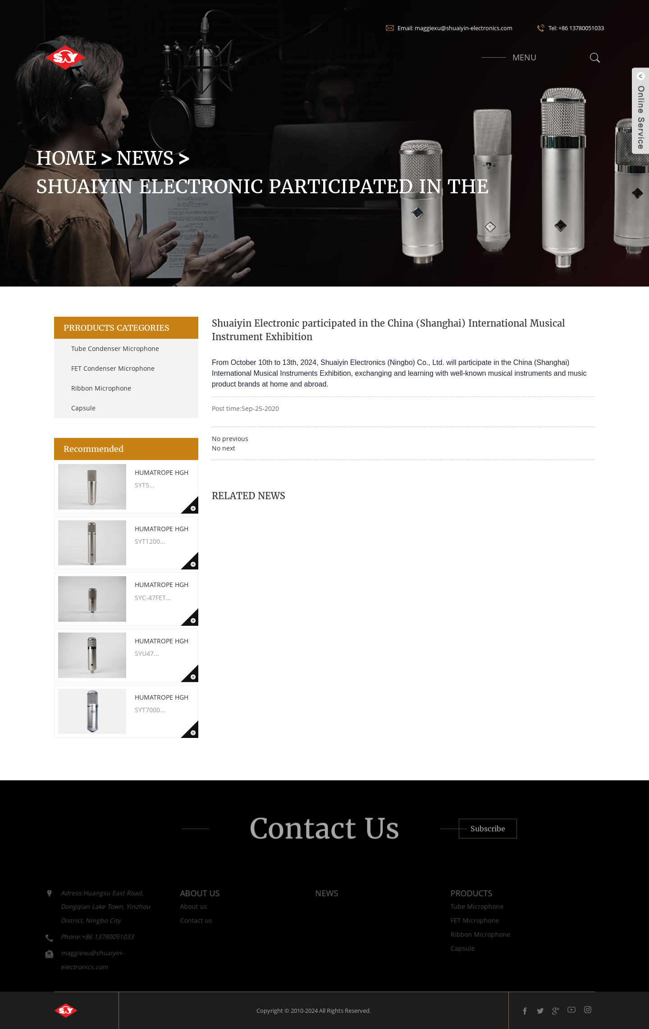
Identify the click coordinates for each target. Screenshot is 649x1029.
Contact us (181, 928)
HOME (66, 158)
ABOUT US (185, 900)
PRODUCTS (457, 900)
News (145, 158)
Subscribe (488, 836)
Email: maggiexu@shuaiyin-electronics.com (455, 28)
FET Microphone (460, 928)
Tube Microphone (462, 914)
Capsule (83, 408)
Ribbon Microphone (101, 388)
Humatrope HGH (161, 472)
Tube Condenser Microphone (115, 348)
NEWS (312, 900)
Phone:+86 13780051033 (82, 943)
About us (178, 914)
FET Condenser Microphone (113, 368)
